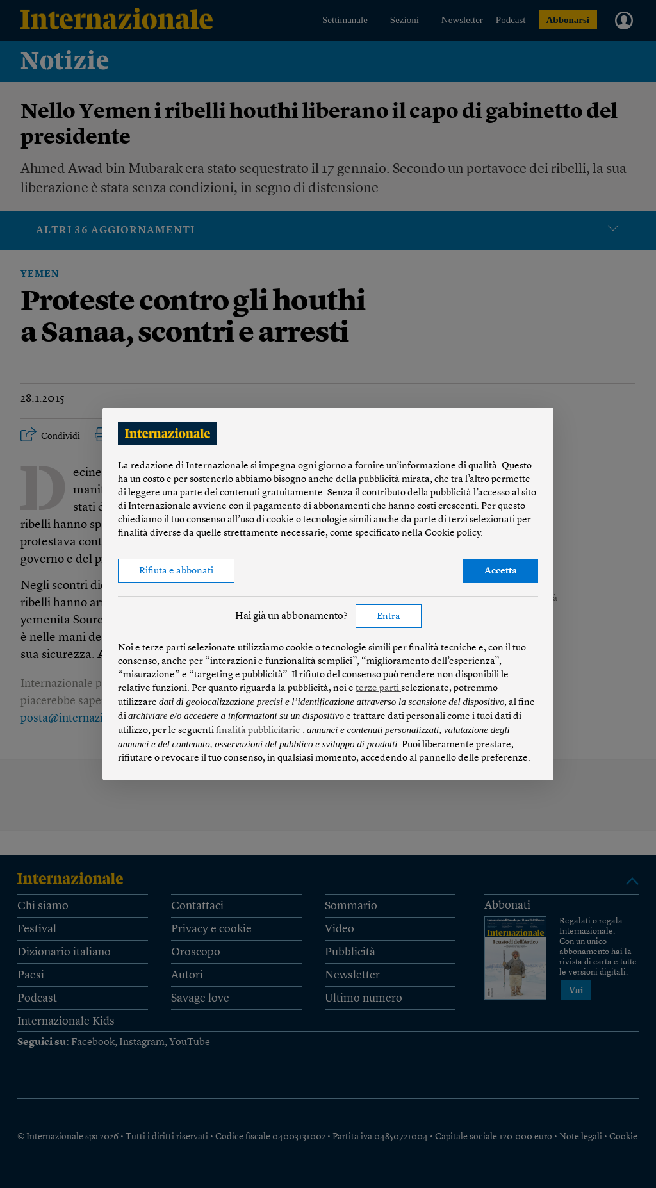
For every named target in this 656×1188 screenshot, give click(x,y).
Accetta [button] (500, 571)
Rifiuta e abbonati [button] (176, 571)
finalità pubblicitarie (259, 731)
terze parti (378, 688)
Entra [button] (388, 617)
